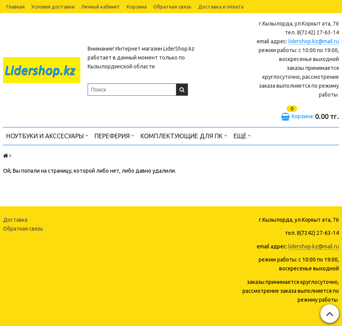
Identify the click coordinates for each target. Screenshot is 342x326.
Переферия (114, 135)
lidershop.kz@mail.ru (313, 41)
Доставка (15, 220)
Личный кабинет (100, 6)
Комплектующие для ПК (184, 135)
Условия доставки (52, 6)
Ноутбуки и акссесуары (47, 135)
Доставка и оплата (221, 6)
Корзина (137, 6)
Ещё (242, 135)
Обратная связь (172, 6)
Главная (16, 6)
